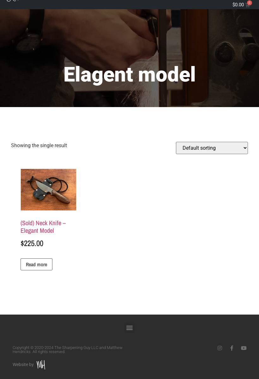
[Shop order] (212, 148)
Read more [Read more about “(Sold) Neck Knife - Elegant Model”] (36, 264)
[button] (129, 327)
